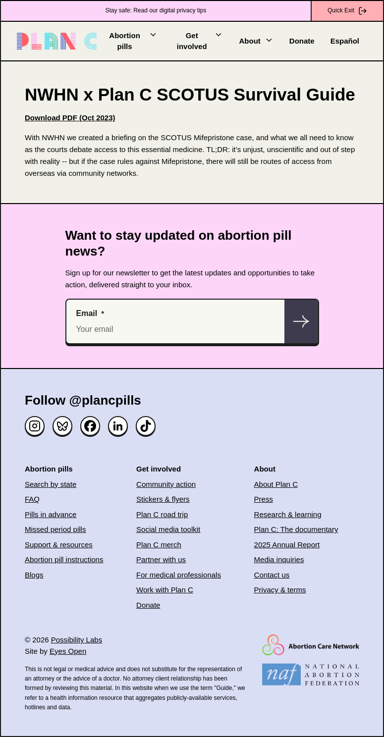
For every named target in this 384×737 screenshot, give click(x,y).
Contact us (272, 575)
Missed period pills (55, 529)
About (256, 40)
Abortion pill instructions (64, 559)
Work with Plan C (164, 589)
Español (344, 41)
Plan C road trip (162, 514)
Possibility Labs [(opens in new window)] (76, 639)
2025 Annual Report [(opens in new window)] (287, 544)
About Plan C (276, 484)
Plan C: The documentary (296, 529)
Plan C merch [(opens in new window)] (158, 544)
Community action (166, 484)
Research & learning (288, 514)
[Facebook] (90, 426)
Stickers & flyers (163, 499)
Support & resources (59, 544)
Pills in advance (50, 514)
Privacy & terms (280, 589)
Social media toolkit (168, 529)
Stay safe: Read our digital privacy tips (155, 10)
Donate (302, 41)
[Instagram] (35, 426)
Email (87, 313)
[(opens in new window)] (70, 117)
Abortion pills (133, 40)
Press (263, 499)
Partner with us (161, 559)
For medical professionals (178, 575)
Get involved (200, 40)
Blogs (34, 575)
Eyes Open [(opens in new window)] (68, 651)
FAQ (32, 499)
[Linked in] (118, 426)
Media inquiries (279, 559)
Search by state (50, 484)
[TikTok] (146, 426)
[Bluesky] (62, 426)
